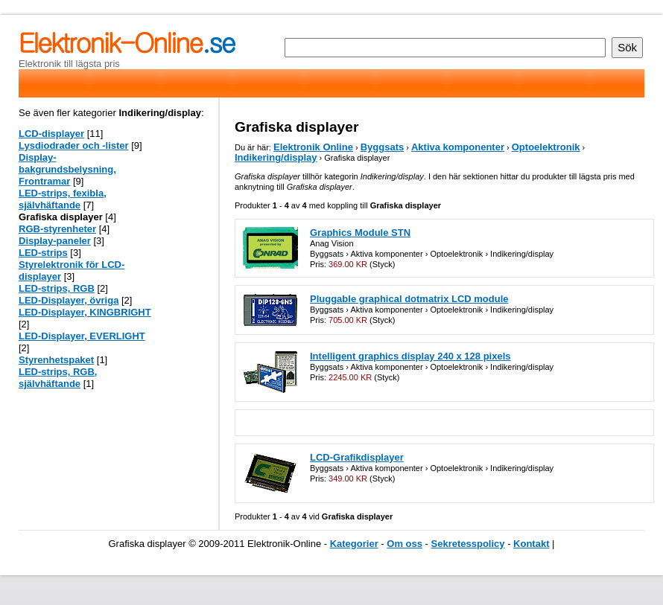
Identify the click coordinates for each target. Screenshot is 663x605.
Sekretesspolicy (468, 543)
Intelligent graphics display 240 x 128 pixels (410, 356)
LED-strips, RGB (57, 288)
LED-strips (43, 252)
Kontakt (531, 543)
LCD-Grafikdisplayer (357, 457)
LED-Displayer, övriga (68, 300)
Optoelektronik (546, 147)
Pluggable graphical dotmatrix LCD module (409, 298)
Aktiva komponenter (457, 147)
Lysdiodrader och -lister (74, 145)
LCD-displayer (51, 133)
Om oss (404, 543)
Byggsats (383, 147)
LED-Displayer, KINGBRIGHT (85, 312)
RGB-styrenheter (57, 228)
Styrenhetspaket (56, 359)
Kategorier (354, 543)
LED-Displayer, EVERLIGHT (82, 336)
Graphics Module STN (360, 232)
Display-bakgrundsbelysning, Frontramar (67, 169)
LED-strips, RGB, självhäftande (58, 377)
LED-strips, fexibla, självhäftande (63, 199)
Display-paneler (55, 240)
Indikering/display (276, 157)
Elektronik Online (313, 147)
